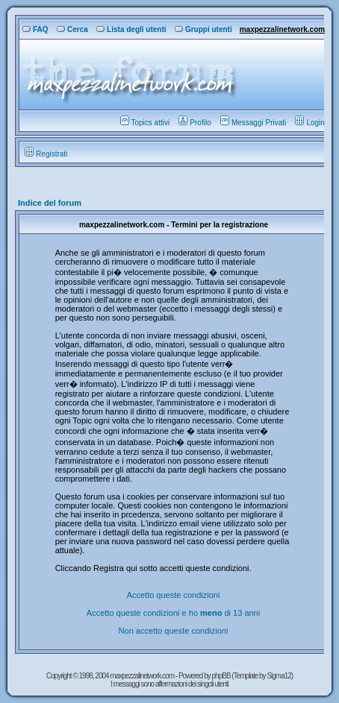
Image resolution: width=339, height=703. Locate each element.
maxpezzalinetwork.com (282, 29)
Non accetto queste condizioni (173, 630)
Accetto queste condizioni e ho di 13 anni (173, 612)
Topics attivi (145, 123)
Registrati (46, 154)
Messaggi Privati (253, 123)
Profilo (194, 123)
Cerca (72, 29)
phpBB (222, 676)
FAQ (35, 29)
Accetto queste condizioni (173, 594)
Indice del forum (49, 202)
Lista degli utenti (131, 29)
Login (309, 123)
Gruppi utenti (203, 29)
